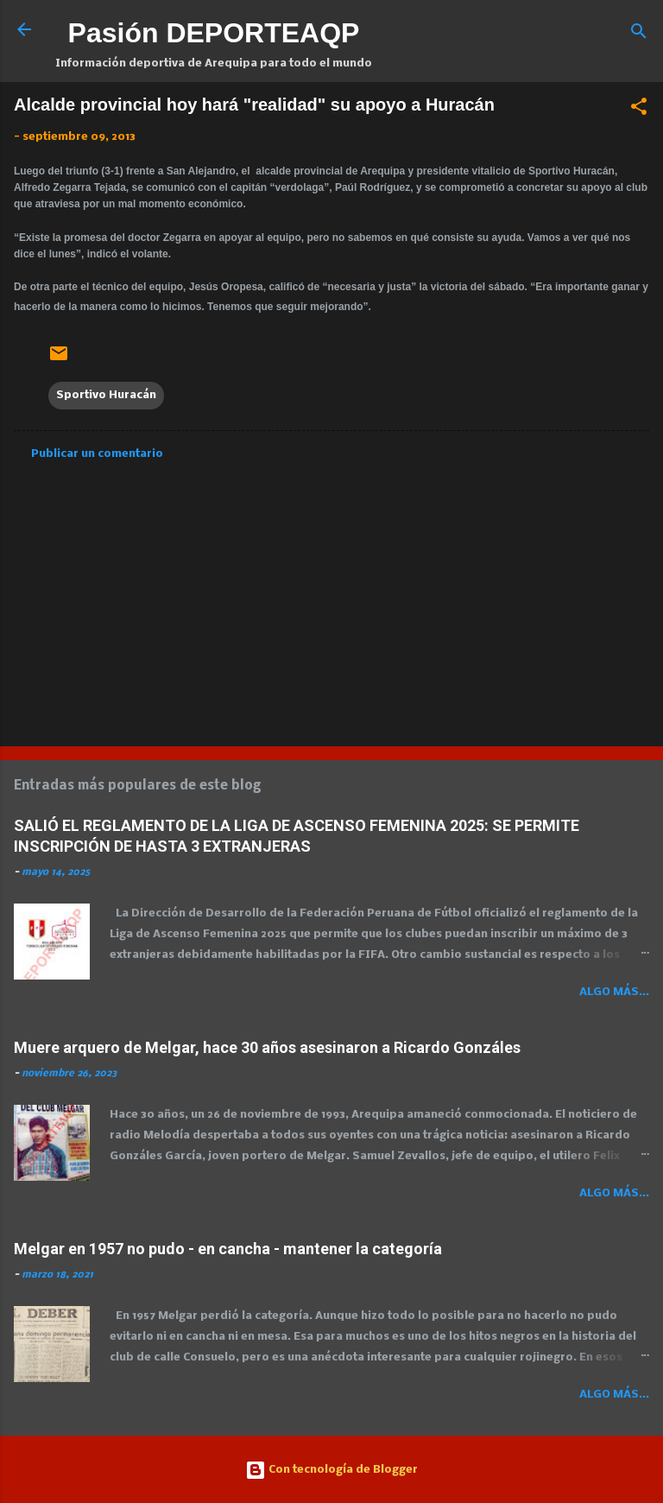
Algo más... (614, 992)
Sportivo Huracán (106, 395)
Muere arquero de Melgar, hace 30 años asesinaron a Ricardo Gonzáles (267, 1047)
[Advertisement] (331, 598)
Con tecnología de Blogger (331, 1469)
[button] (638, 110)
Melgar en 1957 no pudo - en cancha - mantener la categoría (228, 1249)
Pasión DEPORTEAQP (214, 32)
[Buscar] (638, 35)
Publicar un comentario (97, 454)
